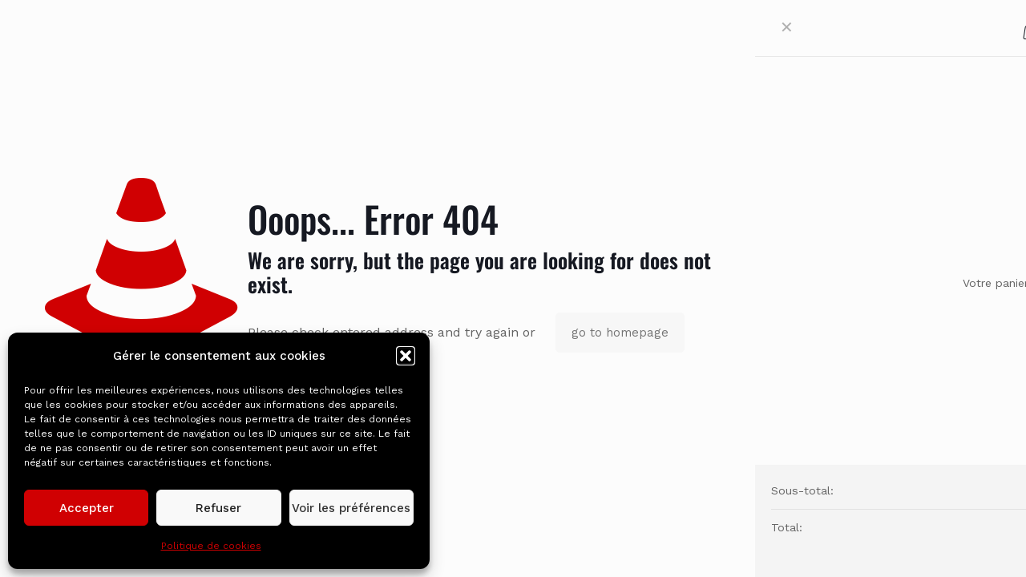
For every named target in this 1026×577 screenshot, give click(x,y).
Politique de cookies (211, 545)
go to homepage (620, 332)
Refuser (218, 508)
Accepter (86, 508)
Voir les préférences (351, 508)
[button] (406, 356)
